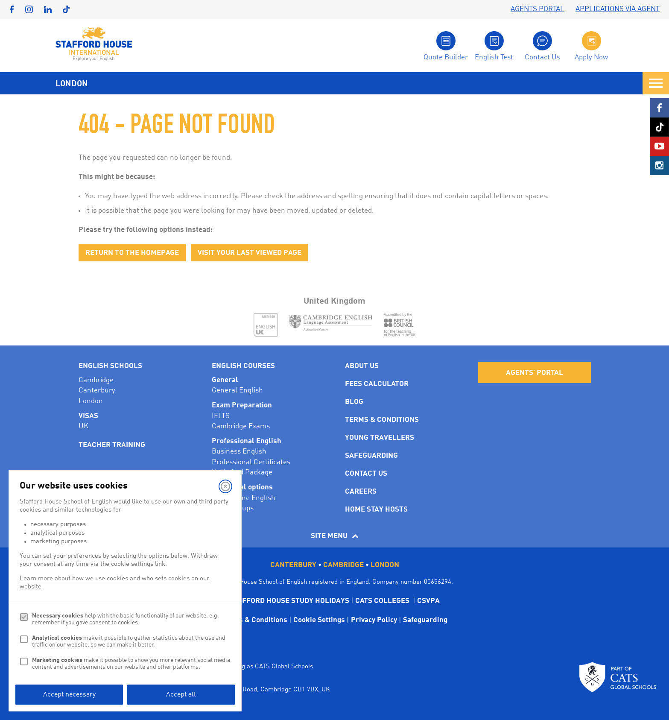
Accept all (181, 694)
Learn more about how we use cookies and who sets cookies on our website (114, 583)
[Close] (225, 486)
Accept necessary (69, 694)
